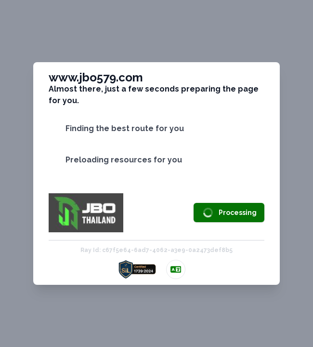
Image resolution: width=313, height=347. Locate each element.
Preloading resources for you (123, 159)
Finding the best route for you (124, 128)
